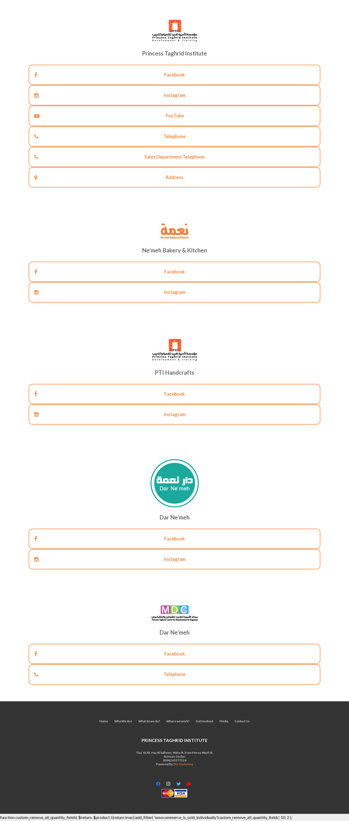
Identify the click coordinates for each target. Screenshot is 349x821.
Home (103, 721)
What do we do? (149, 721)
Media (224, 721)
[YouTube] (189, 784)
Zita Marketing (183, 764)
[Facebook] (158, 784)
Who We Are (123, 721)
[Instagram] (168, 784)
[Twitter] (178, 784)
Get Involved (204, 721)
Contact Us (242, 721)
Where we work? (177, 721)
